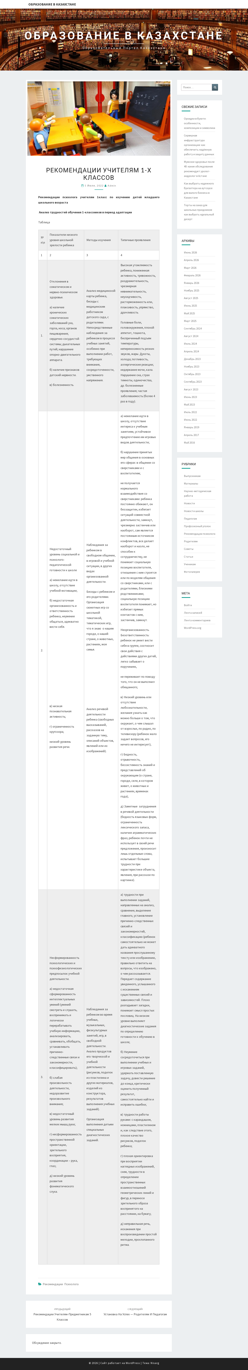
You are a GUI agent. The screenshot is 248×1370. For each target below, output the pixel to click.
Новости (189, 503)
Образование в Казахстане (52, 4)
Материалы (191, 483)
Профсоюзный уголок (197, 526)
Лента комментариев (197, 620)
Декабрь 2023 (192, 359)
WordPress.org (192, 628)
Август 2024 (191, 336)
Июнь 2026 (190, 252)
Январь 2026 (191, 283)
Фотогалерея (192, 571)
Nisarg (155, 1363)
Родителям (191, 541)
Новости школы (194, 511)
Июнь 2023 (190, 397)
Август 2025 (191, 298)
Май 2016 (189, 442)
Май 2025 (189, 313)
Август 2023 (191, 389)
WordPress (133, 1363)
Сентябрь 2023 (193, 381)
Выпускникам (192, 476)
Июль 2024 (190, 343)
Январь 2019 (191, 427)
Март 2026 (190, 267)
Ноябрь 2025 (191, 290)
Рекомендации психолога (61, 1284)
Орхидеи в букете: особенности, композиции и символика (199, 123)
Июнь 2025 (190, 305)
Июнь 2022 (190, 419)
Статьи (188, 556)
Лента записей (193, 612)
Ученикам (190, 564)
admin (112, 185)
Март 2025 (190, 321)
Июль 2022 (190, 412)
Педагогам (190, 518)
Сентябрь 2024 (193, 328)
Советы (188, 549)
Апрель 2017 (191, 435)
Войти (188, 605)
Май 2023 (189, 404)
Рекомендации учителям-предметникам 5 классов (62, 1314)
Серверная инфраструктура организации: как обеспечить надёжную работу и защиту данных (199, 145)
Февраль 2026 (192, 275)
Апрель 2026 (191, 260)
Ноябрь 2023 (191, 366)
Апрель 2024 (191, 351)
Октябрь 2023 (192, 374)
